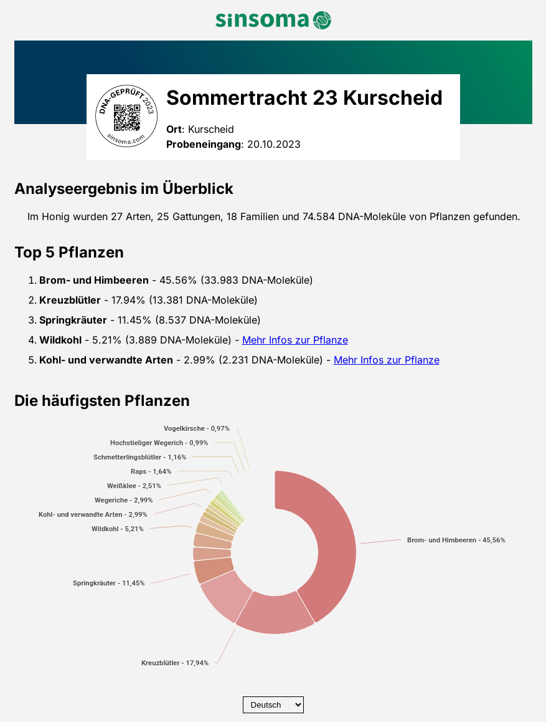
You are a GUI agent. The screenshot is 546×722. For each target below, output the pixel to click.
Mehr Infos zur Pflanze (295, 340)
